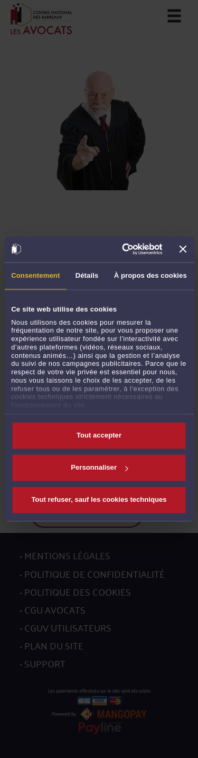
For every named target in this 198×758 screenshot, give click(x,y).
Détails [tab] (87, 275)
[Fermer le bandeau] (183, 249)
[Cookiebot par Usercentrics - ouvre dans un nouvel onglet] (121, 249)
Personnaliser (99, 468)
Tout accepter (99, 436)
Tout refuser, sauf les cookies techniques (98, 499)
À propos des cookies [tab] (150, 275)
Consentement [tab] (35, 275)
